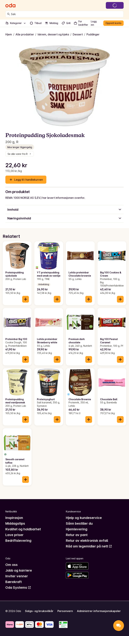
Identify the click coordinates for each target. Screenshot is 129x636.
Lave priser (14, 535)
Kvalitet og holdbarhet (23, 529)
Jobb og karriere (18, 570)
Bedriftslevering (18, 541)
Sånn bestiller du (79, 523)
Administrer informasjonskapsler (99, 611)
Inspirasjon (14, 518)
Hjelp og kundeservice (84, 518)
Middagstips (15, 523)
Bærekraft (13, 582)
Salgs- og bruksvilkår (39, 611)
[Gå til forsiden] (10, 5)
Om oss (11, 565)
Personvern (65, 611)
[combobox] (66, 14)
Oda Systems (18, 588)
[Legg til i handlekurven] (25, 299)
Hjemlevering (76, 529)
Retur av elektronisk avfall (87, 541)
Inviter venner (16, 576)
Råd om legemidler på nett (89, 546)
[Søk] (8, 14)
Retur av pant (77, 535)
